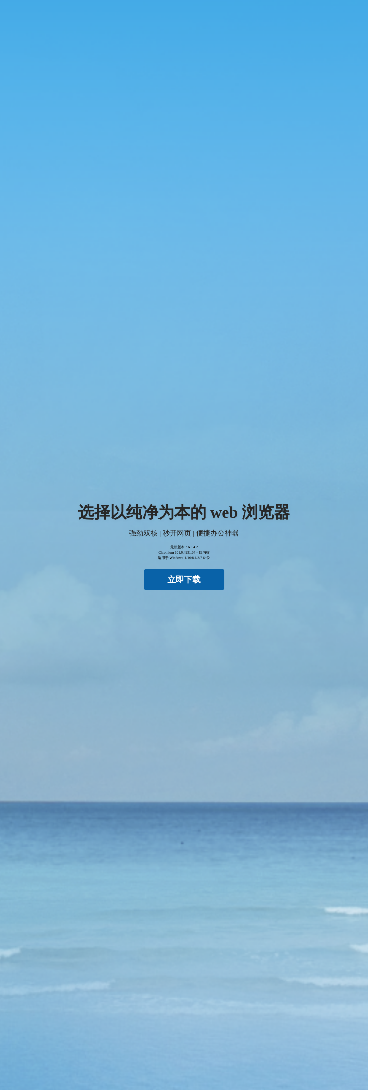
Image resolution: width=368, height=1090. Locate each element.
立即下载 (184, 579)
